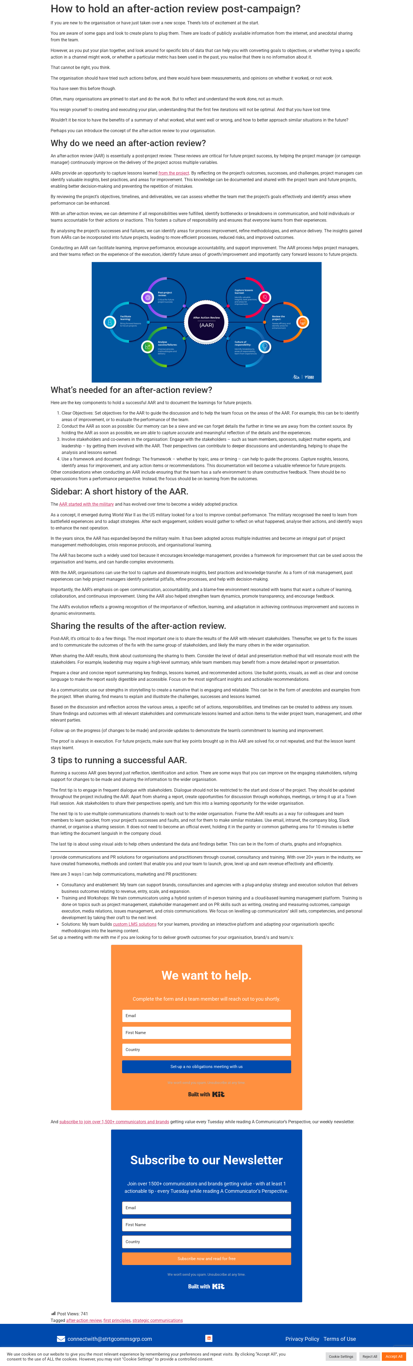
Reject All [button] (370, 1357)
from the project (173, 173)
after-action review (84, 1320)
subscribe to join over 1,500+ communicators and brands (114, 1121)
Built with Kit (206, 1094)
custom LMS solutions (135, 924)
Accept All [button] (394, 1356)
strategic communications (157, 1320)
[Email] (206, 1015)
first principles (117, 1320)
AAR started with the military (86, 504)
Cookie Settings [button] (341, 1357)
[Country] (206, 1049)
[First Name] (206, 1032)
